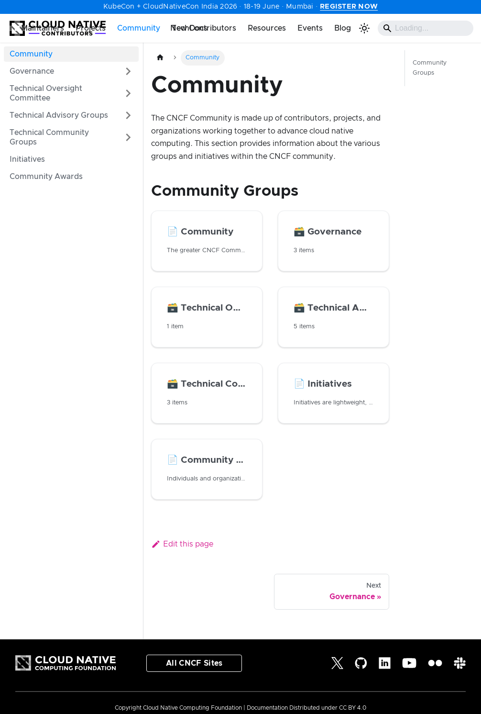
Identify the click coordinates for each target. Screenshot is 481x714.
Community (138, 28)
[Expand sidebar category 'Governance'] (128, 71)
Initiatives (27, 159)
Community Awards (46, 176)
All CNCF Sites (194, 663)
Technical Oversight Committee (46, 93)
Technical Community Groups (49, 137)
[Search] (425, 28)
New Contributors (203, 28)
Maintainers (42, 28)
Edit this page (182, 544)
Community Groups (430, 68)
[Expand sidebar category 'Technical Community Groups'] (128, 137)
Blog (342, 28)
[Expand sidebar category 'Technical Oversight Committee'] (128, 93)
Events (310, 28)
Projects (91, 28)
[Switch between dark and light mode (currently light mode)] (364, 28)
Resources (267, 28)
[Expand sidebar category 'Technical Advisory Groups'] (128, 115)
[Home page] (160, 57)
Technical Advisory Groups (59, 115)
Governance (32, 71)
